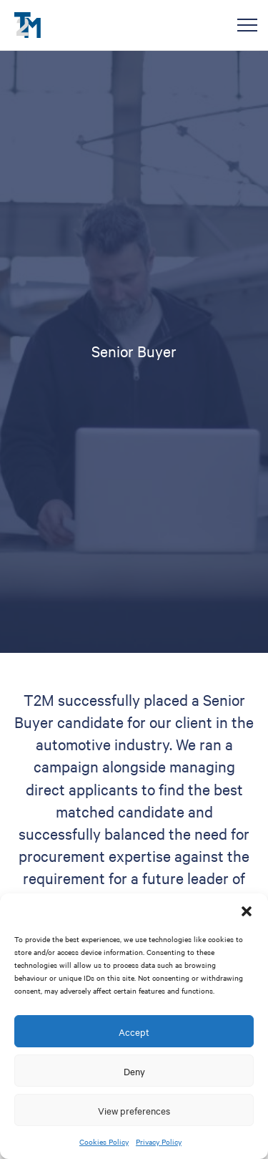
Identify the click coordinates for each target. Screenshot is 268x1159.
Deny (134, 1071)
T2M (27, 25)
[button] (246, 911)
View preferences (134, 1110)
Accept (134, 1031)
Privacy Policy (159, 1141)
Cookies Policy (104, 1141)
